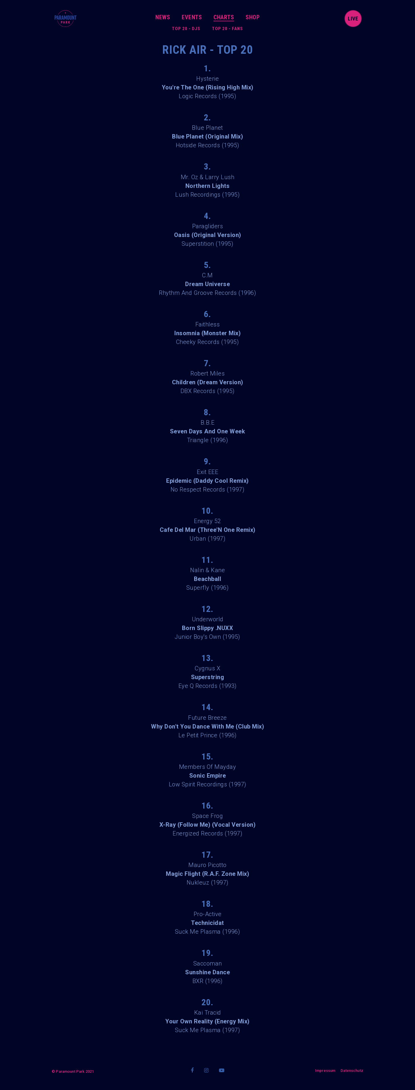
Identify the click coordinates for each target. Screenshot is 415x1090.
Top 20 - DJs (186, 28)
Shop (253, 17)
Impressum (325, 1070)
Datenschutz (352, 1070)
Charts (223, 17)
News (162, 17)
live (353, 18)
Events (192, 17)
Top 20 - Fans (227, 28)
